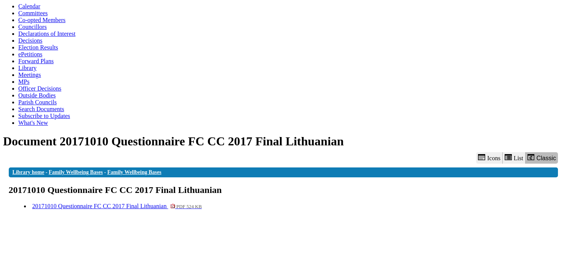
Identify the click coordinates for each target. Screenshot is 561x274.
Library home (29, 172)
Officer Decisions (39, 88)
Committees (33, 13)
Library (27, 68)
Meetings (29, 75)
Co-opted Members (42, 20)
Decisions (30, 40)
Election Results (38, 47)
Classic (541, 157)
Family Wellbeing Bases (76, 172)
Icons (489, 157)
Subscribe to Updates (44, 116)
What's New (33, 122)
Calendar (29, 6)
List (514, 157)
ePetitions (30, 54)
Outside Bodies (37, 95)
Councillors (32, 27)
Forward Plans (36, 61)
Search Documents (41, 109)
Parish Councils (37, 102)
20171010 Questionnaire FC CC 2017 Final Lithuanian (117, 206)
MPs (23, 81)
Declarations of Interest (46, 33)
